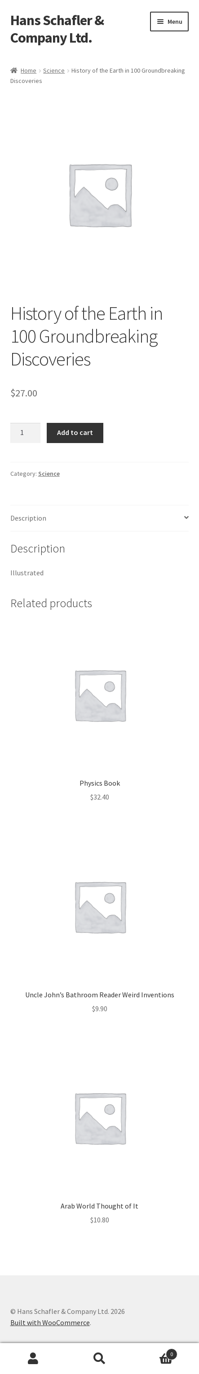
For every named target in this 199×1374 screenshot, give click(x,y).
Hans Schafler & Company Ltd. (57, 29)
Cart (155, 1352)
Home (28, 70)
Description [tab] (28, 517)
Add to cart (75, 432)
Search (99, 1359)
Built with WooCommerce (50, 1322)
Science (54, 70)
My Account (33, 1359)
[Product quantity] (25, 433)
